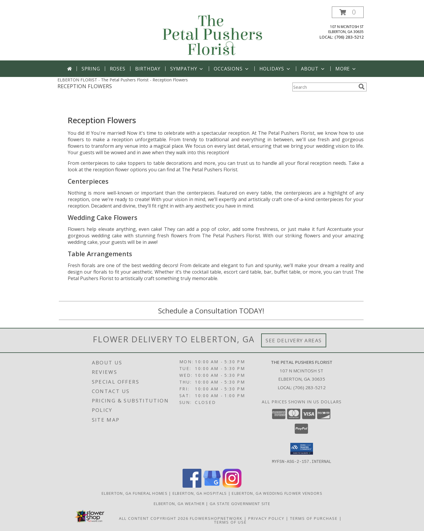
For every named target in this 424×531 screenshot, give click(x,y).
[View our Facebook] (192, 486)
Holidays (275, 68)
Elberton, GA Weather (179, 503)
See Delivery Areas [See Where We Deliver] (294, 340)
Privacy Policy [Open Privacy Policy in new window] (266, 518)
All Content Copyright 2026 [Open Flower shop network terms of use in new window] (153, 518)
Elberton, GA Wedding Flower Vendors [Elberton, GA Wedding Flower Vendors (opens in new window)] (277, 493)
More (346, 68)
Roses (117, 68)
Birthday (147, 68)
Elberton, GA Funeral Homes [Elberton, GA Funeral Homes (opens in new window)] (135, 493)
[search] (361, 86)
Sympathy (187, 68)
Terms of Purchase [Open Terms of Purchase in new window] (314, 518)
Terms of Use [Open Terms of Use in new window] (230, 522)
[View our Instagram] (232, 486)
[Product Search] (324, 87)
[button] (348, 12)
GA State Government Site (240, 503)
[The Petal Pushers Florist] (212, 33)
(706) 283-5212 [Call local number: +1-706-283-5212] (349, 37)
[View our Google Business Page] (212, 486)
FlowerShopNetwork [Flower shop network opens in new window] (216, 518)
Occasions (231, 68)
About (313, 68)
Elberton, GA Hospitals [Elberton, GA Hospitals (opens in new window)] (200, 493)
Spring (91, 68)
